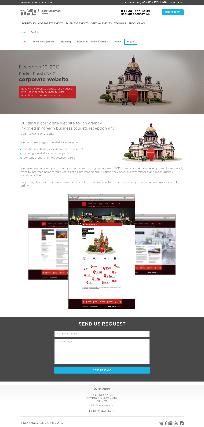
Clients (36, 3)
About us (25, 3)
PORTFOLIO (29, 23)
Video (117, 42)
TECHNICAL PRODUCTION (129, 23)
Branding (66, 42)
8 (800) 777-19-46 (135, 11)
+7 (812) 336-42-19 (154, 2)
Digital (131, 42)
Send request (172, 12)
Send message (102, 370)
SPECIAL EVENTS (101, 23)
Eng (180, 3)
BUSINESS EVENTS (77, 23)
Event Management (43, 42)
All (24, 42)
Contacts (47, 3)
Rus (173, 3)
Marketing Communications (92, 42)
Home (23, 32)
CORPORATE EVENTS (51, 23)
